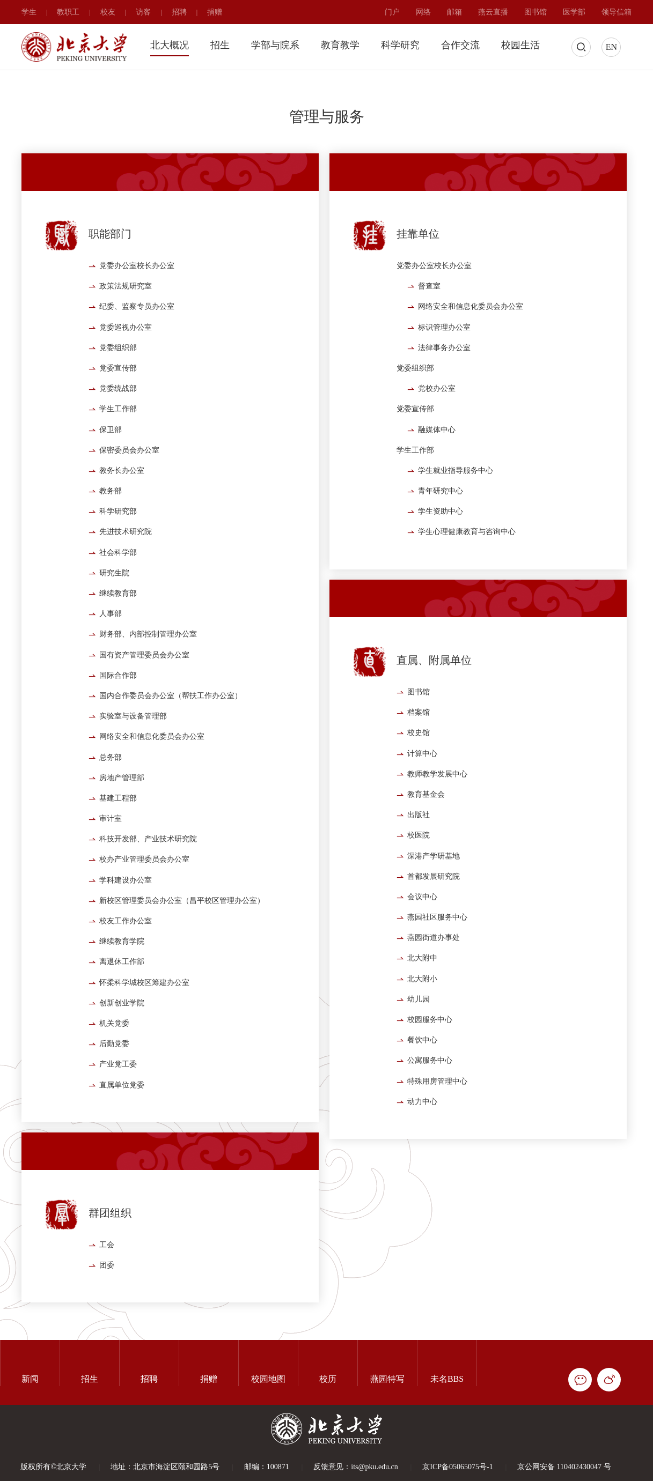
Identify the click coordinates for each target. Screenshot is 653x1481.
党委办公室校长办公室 (136, 297)
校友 (107, 12)
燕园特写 (387, 1378)
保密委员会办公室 (129, 482)
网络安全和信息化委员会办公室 (151, 769)
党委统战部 (118, 420)
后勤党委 (114, 1075)
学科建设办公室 (125, 912)
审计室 (110, 850)
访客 (143, 12)
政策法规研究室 (125, 318)
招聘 (179, 12)
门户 (392, 12)
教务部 (110, 523)
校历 (327, 1378)
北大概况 (169, 45)
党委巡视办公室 (125, 359)
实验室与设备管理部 (133, 748)
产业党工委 (118, 1096)
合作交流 (460, 45)
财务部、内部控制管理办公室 (148, 666)
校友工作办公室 (125, 953)
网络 (423, 12)
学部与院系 (275, 45)
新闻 (30, 1378)
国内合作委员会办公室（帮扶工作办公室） (170, 727)
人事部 (110, 645)
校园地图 (268, 1378)
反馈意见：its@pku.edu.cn (355, 1467)
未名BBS (447, 1378)
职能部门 (110, 266)
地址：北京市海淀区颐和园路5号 (165, 1467)
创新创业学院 (121, 1035)
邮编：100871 (266, 1467)
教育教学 (340, 45)
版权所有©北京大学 (53, 1467)
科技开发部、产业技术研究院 (148, 871)
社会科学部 (118, 584)
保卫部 (110, 461)
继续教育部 (118, 625)
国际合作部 (118, 707)
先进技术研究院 (125, 564)
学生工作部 (118, 441)
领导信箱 (616, 12)
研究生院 (114, 605)
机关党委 (114, 1055)
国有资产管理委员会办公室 (144, 687)
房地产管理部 (121, 809)
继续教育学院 (121, 973)
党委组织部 (118, 379)
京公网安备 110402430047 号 (564, 1467)
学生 (28, 12)
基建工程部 (118, 830)
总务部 (110, 789)
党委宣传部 (118, 400)
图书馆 (535, 12)
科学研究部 (118, 543)
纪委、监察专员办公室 (136, 339)
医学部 (574, 12)
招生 (220, 45)
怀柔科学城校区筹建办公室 (144, 1014)
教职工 (68, 12)
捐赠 (214, 12)
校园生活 (520, 45)
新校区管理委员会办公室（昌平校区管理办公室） (182, 932)
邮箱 (454, 12)
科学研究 (400, 45)
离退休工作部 (121, 994)
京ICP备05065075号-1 (457, 1467)
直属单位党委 (121, 1117)
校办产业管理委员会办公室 (144, 891)
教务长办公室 (121, 502)
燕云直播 (493, 12)
